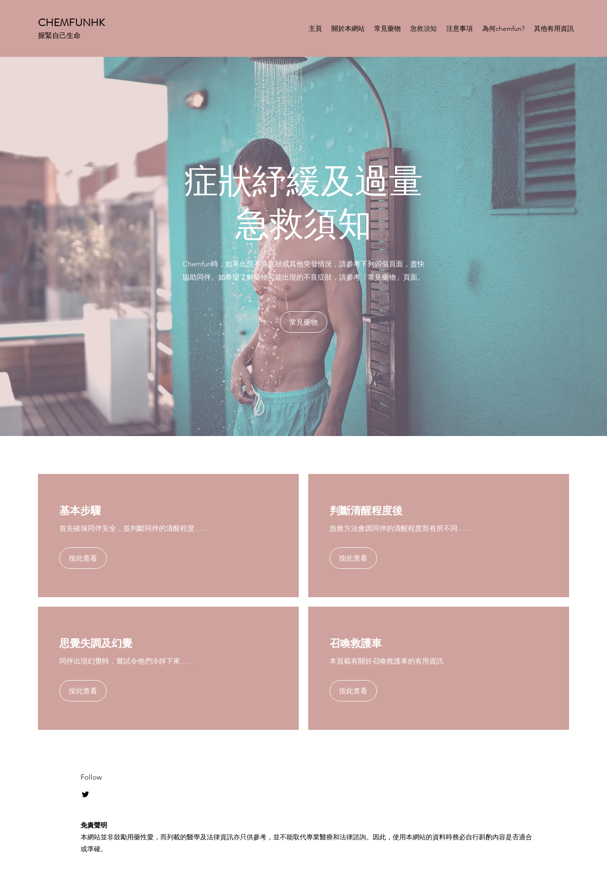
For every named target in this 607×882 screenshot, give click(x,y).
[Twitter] (85, 794)
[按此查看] (83, 558)
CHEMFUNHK (71, 22)
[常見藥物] (303, 322)
